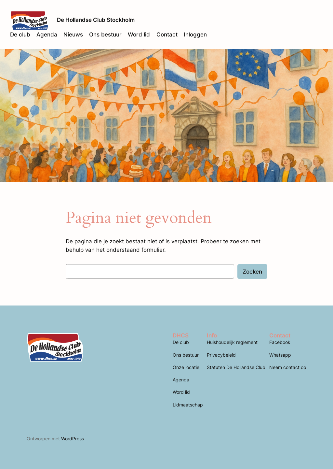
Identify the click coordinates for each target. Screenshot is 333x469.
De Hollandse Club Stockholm (96, 20)
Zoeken (252, 271)
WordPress (72, 438)
